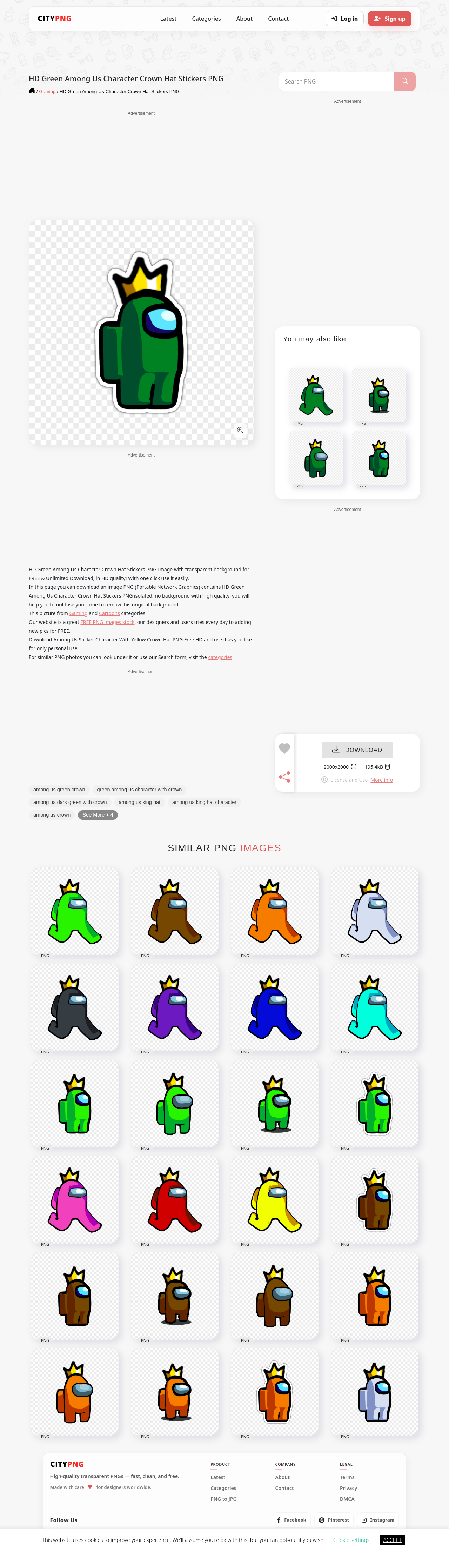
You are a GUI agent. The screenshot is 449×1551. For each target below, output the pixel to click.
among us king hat (140, 802)
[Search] (405, 81)
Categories (206, 18)
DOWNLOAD (357, 750)
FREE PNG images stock (107, 622)
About (244, 18)
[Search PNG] (336, 81)
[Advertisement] (141, 166)
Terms (347, 1477)
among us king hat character (204, 802)
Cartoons (109, 613)
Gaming (78, 613)
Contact (278, 18)
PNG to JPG (223, 1499)
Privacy (348, 1488)
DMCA (347, 1499)
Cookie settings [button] (351, 1539)
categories (220, 657)
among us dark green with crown (70, 802)
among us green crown (59, 789)
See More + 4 (97, 815)
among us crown (52, 815)
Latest (168, 18)
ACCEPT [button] (392, 1539)
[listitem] (292, 1520)
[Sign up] (389, 18)
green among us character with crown (139, 789)
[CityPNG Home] (55, 19)
